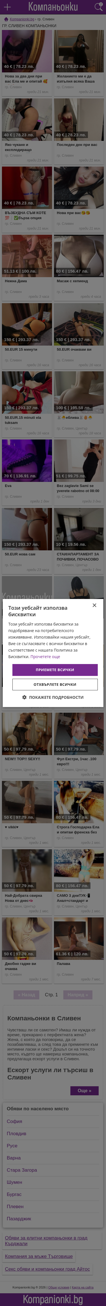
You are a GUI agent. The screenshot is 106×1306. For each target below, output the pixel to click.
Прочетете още (45, 656)
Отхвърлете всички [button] (55, 684)
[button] (52, 697)
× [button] (94, 606)
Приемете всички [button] (55, 669)
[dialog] (53, 653)
